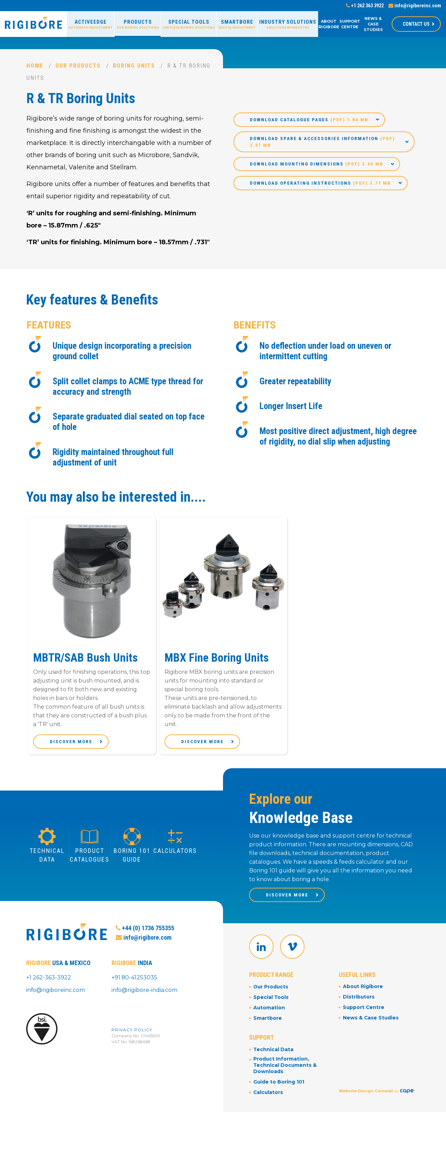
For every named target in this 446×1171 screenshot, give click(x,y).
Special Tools (189, 24)
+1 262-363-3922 (48, 987)
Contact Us (416, 24)
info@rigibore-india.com (145, 999)
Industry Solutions (287, 24)
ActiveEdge (91, 24)
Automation (269, 1022)
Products (137, 24)
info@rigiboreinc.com (415, 5)
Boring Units (134, 65)
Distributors (359, 1012)
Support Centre (349, 24)
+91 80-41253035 (134, 987)
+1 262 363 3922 (365, 5)
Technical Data (273, 1063)
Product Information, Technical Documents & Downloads (285, 1079)
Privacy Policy (132, 1039)
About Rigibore (328, 24)
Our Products (78, 65)
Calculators (268, 1105)
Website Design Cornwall (366, 1098)
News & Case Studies (373, 24)
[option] (92, 643)
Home (34, 65)
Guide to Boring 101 (279, 1095)
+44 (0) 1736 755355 (145, 943)
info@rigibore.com (143, 952)
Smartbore (236, 24)
